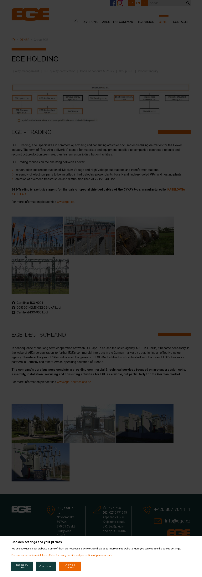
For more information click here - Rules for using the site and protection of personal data (62, 555)
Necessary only (22, 566)
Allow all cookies (70, 566)
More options (46, 566)
